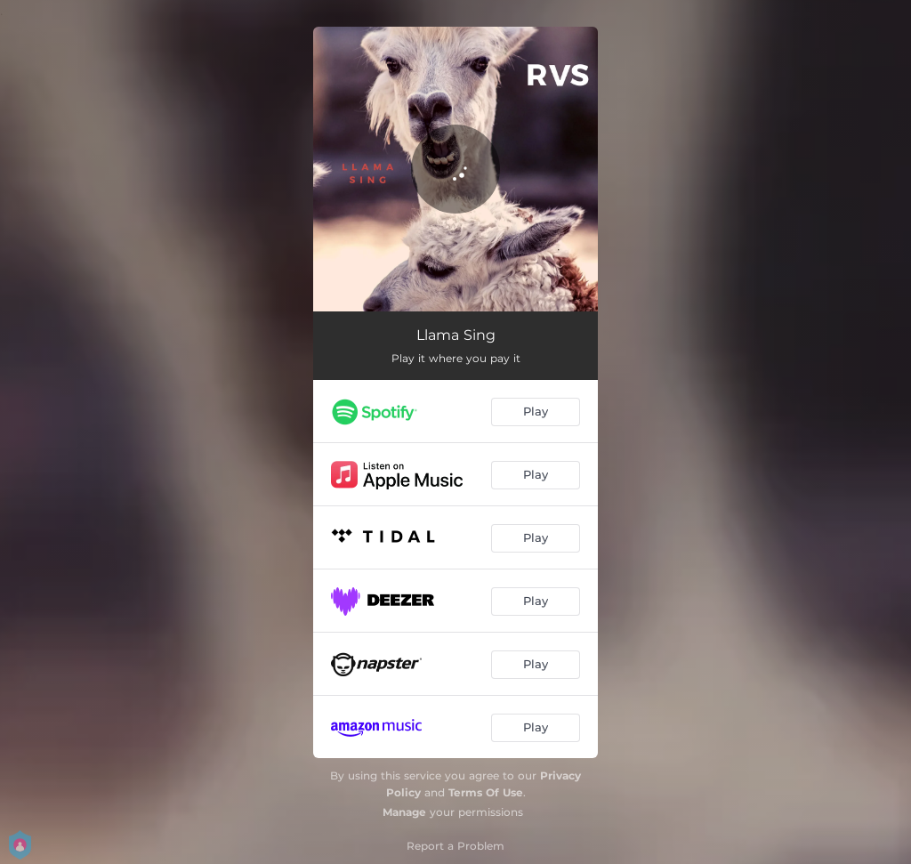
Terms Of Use (485, 792)
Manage (404, 812)
